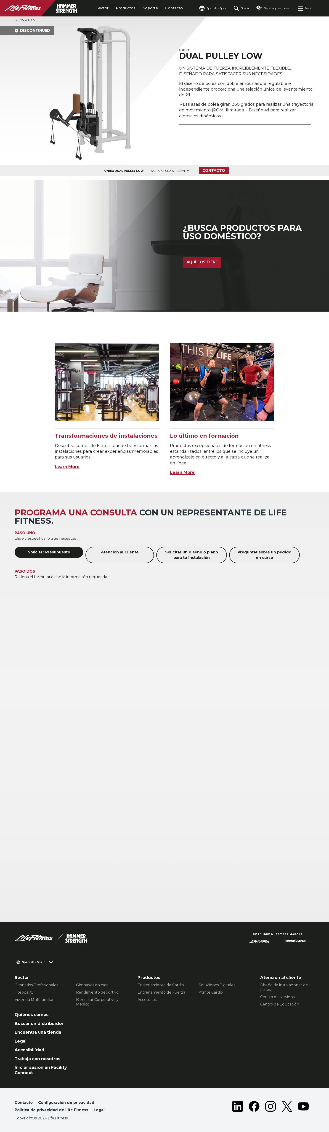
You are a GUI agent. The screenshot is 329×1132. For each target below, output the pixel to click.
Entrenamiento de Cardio (161, 985)
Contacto (174, 8)
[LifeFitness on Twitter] (286, 1107)
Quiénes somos (31, 1014)
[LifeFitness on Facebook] (254, 1107)
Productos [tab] (125, 8)
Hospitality (24, 992)
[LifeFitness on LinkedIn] (237, 1107)
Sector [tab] (102, 8)
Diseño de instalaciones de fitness (284, 987)
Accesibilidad (29, 1049)
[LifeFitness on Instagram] (270, 1107)
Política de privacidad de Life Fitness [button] (51, 1110)
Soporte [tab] (150, 8)
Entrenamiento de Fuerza (161, 992)
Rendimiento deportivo (97, 992)
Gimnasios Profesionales (36, 985)
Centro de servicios (277, 997)
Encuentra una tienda (38, 1032)
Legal (21, 1041)
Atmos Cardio (211, 992)
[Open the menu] (305, 8)
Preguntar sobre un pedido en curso (264, 555)
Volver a (25, 20)
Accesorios (147, 999)
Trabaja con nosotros (37, 1058)
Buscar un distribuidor (39, 1023)
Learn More (67, 466)
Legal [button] (99, 1110)
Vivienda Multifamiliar (34, 999)
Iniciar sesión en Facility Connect (41, 1070)
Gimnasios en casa (92, 985)
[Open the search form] (242, 8)
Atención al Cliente (120, 552)
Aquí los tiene (202, 262)
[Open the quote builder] (274, 8)
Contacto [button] (24, 1102)
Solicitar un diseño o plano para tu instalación (191, 555)
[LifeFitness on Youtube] (303, 1107)
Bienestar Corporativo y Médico (97, 1001)
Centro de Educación (279, 1004)
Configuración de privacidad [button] (66, 1102)
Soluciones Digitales (217, 985)
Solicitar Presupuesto (49, 552)
